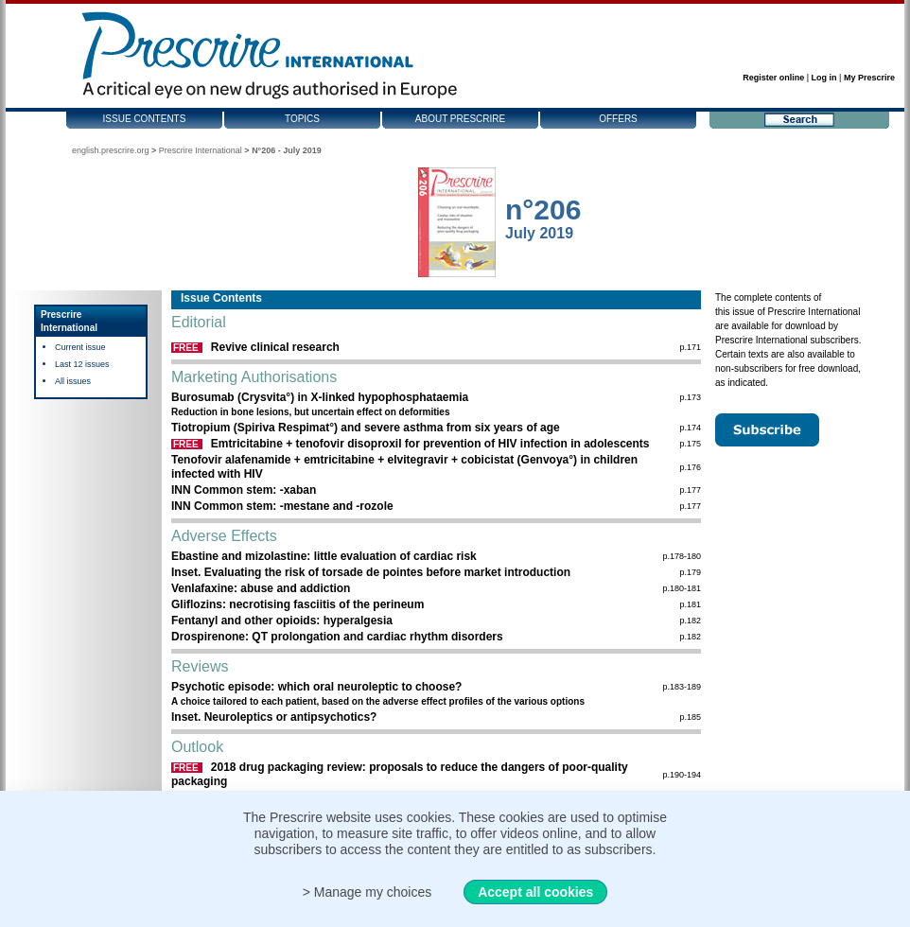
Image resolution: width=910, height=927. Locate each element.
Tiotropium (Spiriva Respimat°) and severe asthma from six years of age (365, 427)
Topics (302, 119)
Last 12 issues (82, 364)
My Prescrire (869, 77)
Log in (824, 77)
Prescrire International (200, 150)
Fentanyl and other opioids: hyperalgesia (282, 620)
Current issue (80, 347)
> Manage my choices (367, 892)
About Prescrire (460, 119)
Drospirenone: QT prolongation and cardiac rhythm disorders (337, 636)
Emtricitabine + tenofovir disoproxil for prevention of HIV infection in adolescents (430, 443)
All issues (73, 381)
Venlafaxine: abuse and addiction (260, 588)
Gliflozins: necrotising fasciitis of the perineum (297, 604)
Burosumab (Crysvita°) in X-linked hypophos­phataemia (319, 397)
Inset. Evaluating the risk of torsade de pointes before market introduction (370, 572)
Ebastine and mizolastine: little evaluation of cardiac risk (324, 556)
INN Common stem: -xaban (243, 490)
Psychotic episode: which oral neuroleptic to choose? (316, 686)
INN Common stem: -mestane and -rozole (282, 506)
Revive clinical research (275, 347)
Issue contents (144, 119)
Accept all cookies (535, 892)
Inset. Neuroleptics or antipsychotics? (273, 717)
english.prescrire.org (110, 150)
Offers (618, 119)
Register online (773, 77)
